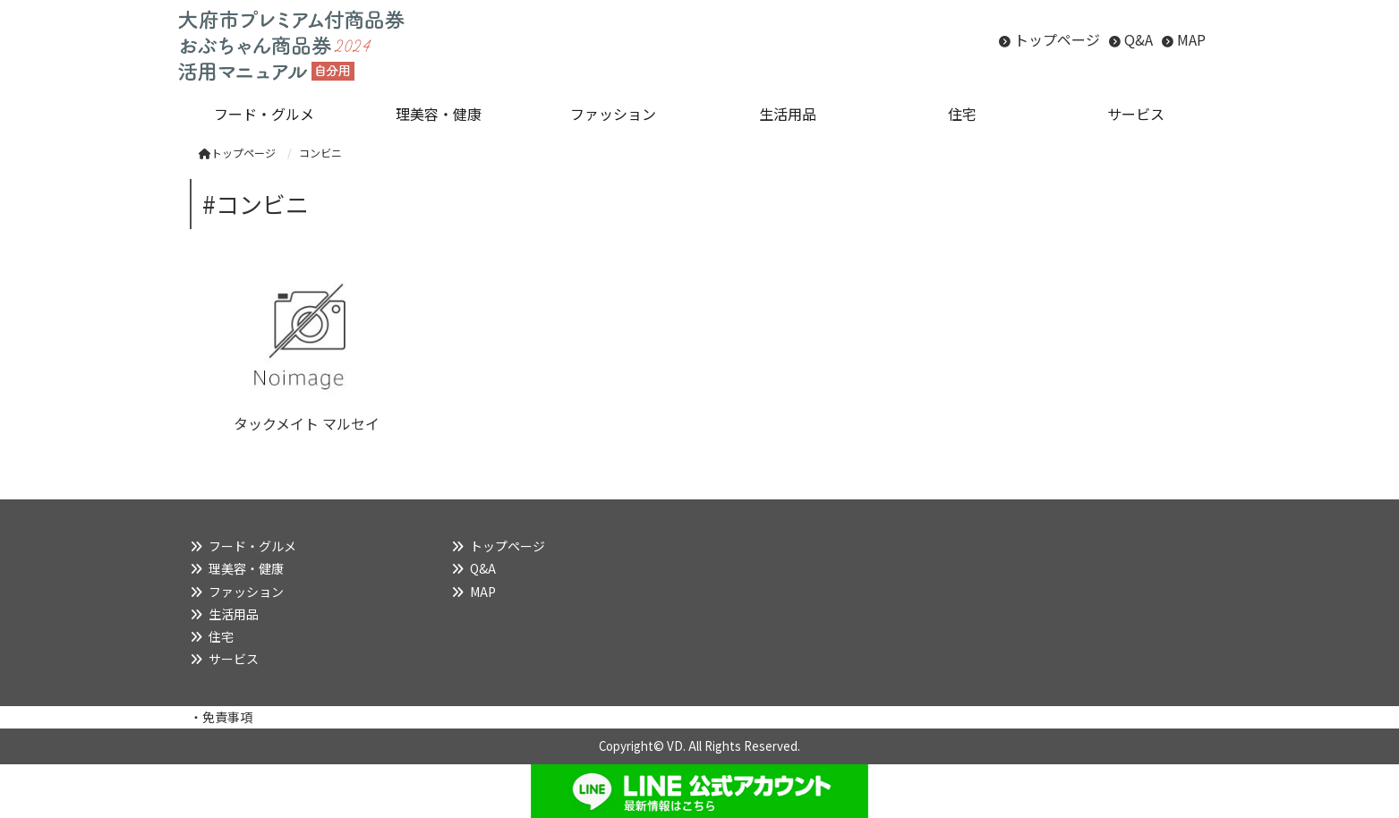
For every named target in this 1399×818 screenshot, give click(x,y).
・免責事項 (221, 717)
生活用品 (234, 614)
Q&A (1138, 39)
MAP (1191, 39)
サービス (234, 659)
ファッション (246, 592)
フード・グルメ (252, 546)
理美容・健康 (246, 568)
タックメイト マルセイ (307, 423)
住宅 (221, 636)
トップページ (1057, 39)
